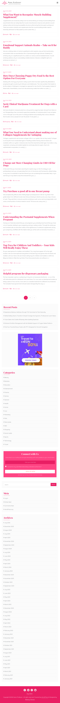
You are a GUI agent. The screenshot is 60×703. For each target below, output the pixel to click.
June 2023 (7, 593)
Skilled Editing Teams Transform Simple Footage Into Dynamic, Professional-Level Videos (30, 316)
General (6, 65)
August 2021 (8, 653)
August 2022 (8, 612)
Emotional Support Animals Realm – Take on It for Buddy (30, 46)
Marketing (7, 414)
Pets (5, 93)
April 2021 (7, 667)
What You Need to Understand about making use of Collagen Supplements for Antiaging (30, 133)
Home (6, 407)
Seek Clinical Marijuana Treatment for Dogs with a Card (30, 105)
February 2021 (9, 675)
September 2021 (9, 649)
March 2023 (8, 604)
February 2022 (9, 630)
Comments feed (9, 506)
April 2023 (7, 601)
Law (6, 411)
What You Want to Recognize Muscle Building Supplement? (27, 16)
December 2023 (9, 574)
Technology (8, 440)
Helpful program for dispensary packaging (25, 273)
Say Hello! (29, 693)
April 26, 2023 (7, 100)
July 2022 (7, 615)
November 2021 (9, 641)
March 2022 (8, 626)
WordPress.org (9, 509)
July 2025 (7, 534)
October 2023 (8, 582)
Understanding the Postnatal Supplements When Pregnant (28, 218)
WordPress (45, 697)
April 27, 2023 (7, 72)
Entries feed (8, 502)
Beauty (7, 377)
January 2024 (8, 571)
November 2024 (9, 541)
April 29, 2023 (7, 11)
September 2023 (9, 586)
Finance (7, 392)
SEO (6, 426)
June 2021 (7, 660)
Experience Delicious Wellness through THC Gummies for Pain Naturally (25, 312)
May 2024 (7, 560)
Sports (6, 437)
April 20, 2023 (7, 159)
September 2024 (9, 545)
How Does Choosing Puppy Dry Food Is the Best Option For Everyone (28, 77)
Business (7, 381)
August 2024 (8, 548)
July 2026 (7, 522)
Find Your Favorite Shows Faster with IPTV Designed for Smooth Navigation (26, 327)
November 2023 (9, 578)
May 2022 (7, 619)
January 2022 (9, 634)
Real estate (8, 422)
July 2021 (7, 656)
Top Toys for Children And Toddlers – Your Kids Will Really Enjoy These (28, 246)
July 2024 (7, 552)
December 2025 (9, 526)
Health (6, 34)
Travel (6, 444)
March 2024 (8, 567)
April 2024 (7, 563)
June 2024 (7, 556)
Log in (6, 498)
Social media (8, 433)
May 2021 (7, 664)
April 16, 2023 (7, 213)
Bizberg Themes (30, 699)
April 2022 (7, 623)
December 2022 (9, 608)
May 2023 (7, 597)
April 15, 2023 (7, 270)
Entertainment (9, 388)
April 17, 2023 (7, 187)
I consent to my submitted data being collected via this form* (23, 466)
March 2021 (8, 671)
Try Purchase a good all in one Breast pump (26, 191)
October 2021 (8, 645)
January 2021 (8, 679)
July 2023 (7, 589)
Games (7, 396)
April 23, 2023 (7, 128)
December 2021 (9, 638)
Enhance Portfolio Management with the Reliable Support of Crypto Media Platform (28, 323)
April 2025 (7, 537)
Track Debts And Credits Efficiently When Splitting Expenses (22, 319)
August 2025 (8, 530)
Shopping (6, 121)
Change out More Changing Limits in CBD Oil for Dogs (29, 164)
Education (7, 385)
